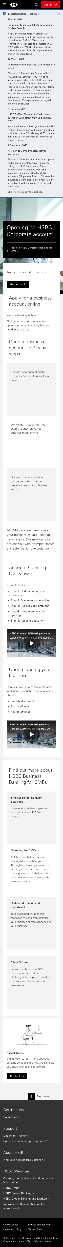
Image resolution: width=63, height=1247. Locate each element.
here (43, 179)
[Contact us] (31, 1117)
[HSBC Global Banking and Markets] (31, 1199)
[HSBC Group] (31, 1188)
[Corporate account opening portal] (31, 1141)
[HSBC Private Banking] (31, 1193)
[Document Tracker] (31, 1136)
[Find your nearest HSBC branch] (31, 1160)
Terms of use (35, 1229)
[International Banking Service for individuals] (31, 1206)
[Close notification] (58, 14)
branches (44, 136)
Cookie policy (10, 1224)
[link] (18, 284)
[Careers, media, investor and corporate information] (31, 1180)
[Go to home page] (13, 5)
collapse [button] (34, 13)
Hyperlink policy (12, 1229)
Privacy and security (39, 1224)
